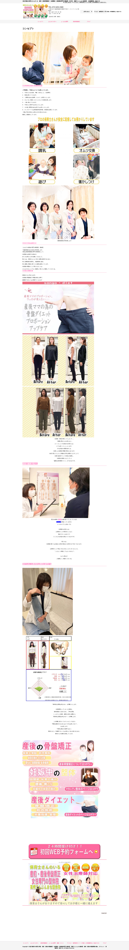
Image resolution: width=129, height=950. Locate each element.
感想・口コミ (60, 943)
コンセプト (40, 21)
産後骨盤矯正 (76, 21)
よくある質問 (64, 21)
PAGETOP (104, 913)
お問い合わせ (67, 2)
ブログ (88, 21)
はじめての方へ (53, 21)
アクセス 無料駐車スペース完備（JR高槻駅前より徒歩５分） (90, 2)
